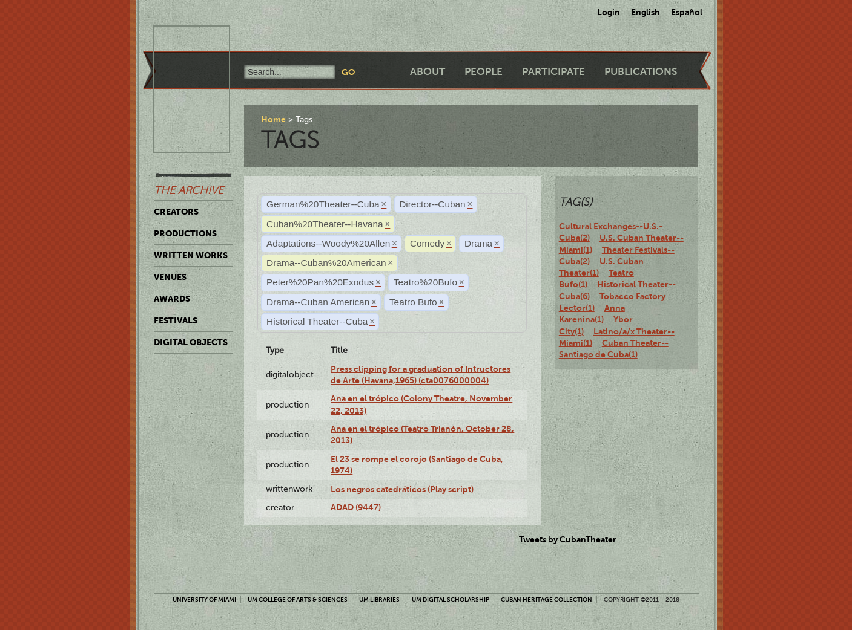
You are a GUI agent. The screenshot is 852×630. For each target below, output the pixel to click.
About (427, 71)
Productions (185, 233)
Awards (172, 299)
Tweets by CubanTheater (567, 539)
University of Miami (204, 599)
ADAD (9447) (356, 507)
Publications (640, 71)
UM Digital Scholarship (450, 599)
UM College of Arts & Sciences (298, 599)
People (483, 71)
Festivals (175, 320)
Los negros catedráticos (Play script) (402, 489)
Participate (553, 71)
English (645, 12)
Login (608, 12)
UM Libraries (379, 599)
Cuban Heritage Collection (546, 599)
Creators (176, 211)
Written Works (191, 255)
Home (273, 119)
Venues (170, 277)
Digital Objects (191, 342)
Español (686, 12)
